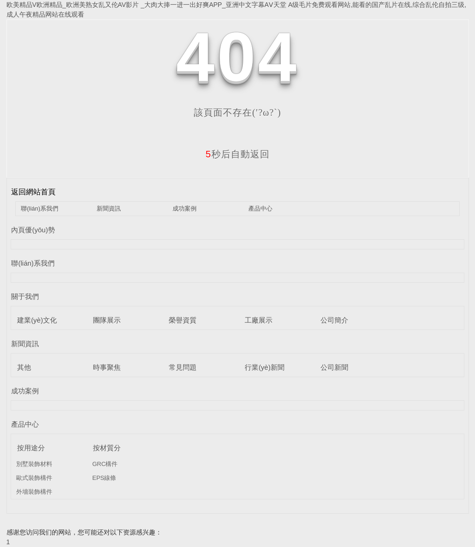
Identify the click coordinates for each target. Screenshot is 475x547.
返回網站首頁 (33, 192)
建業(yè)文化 (37, 320)
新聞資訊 (109, 208)
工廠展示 (258, 320)
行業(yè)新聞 (264, 367)
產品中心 (260, 208)
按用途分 (31, 448)
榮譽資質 (183, 320)
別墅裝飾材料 (34, 463)
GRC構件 (104, 463)
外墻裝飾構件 (34, 491)
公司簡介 (334, 320)
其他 (24, 367)
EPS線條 (104, 477)
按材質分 (107, 448)
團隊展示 (107, 320)
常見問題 (183, 367)
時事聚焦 (107, 367)
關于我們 (25, 296)
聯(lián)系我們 (39, 208)
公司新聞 (334, 367)
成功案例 (185, 208)
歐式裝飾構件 (34, 477)
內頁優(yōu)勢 (33, 230)
